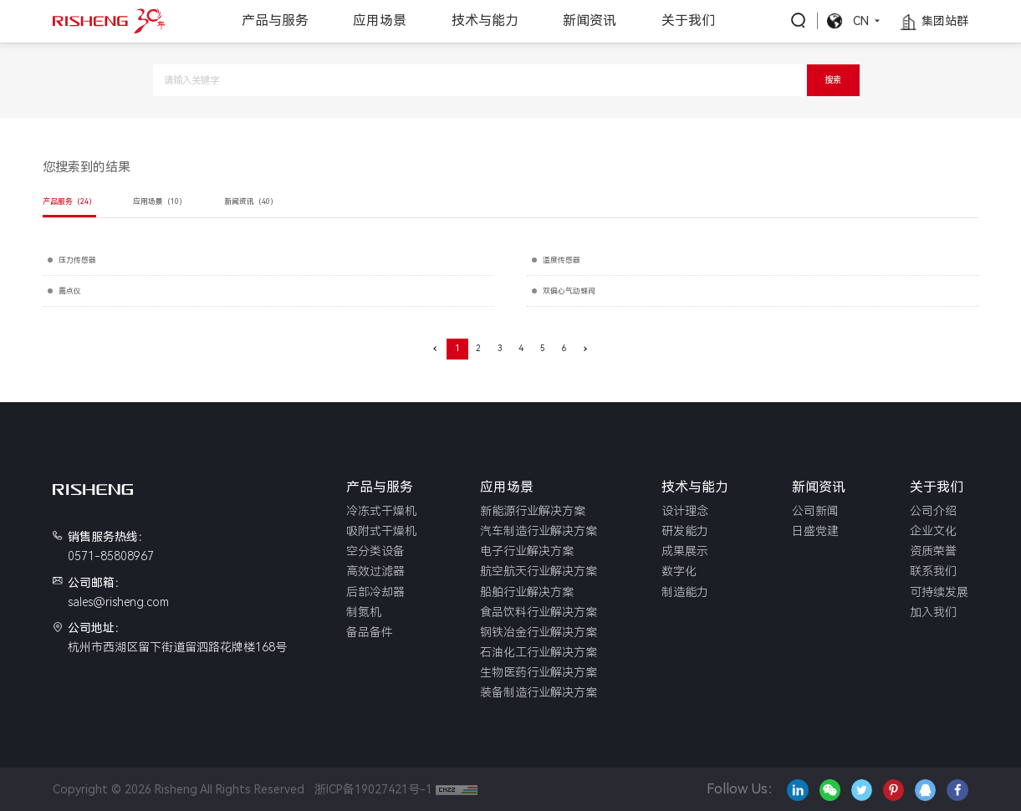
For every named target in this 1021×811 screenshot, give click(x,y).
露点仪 (70, 291)
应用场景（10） (159, 201)
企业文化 (933, 531)
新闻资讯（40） (251, 201)
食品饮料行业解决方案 (538, 612)
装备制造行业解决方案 (538, 692)
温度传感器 (561, 260)
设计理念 (684, 511)
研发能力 (684, 531)
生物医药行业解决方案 (538, 672)
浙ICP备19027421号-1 (370, 789)
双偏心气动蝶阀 (569, 291)
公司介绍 (933, 511)
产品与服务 (275, 20)
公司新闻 (815, 511)
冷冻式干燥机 (381, 511)
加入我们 (933, 612)
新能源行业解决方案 (532, 511)
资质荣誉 (933, 551)
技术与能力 (485, 20)
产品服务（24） (69, 201)
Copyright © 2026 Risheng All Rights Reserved (178, 789)
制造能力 (684, 592)
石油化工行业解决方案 (538, 652)
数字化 (679, 571)
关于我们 (688, 20)
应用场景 (379, 20)
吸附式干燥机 (381, 531)
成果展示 (684, 551)
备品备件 (369, 632)
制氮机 (363, 612)
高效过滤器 (375, 571)
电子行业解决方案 (527, 551)
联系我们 (933, 571)
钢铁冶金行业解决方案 (538, 632)
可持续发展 (939, 592)
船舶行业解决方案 (527, 592)
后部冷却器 (375, 592)
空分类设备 (375, 551)
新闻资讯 (589, 20)
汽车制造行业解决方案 (538, 531)
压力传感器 (77, 260)
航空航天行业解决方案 (538, 571)
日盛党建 (815, 531)
